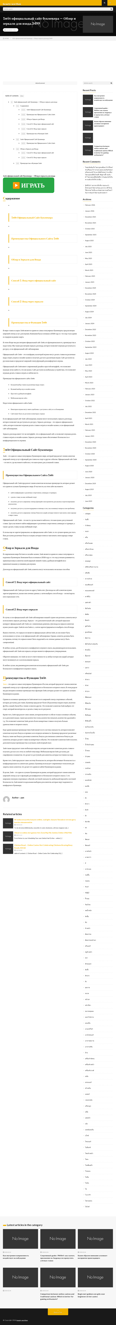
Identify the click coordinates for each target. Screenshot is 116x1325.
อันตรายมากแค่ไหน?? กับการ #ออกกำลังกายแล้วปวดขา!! (99, 196)
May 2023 (88, 376)
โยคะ (87, 1157)
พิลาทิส (87, 822)
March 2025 (89, 276)
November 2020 (90, 452)
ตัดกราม (88, 640)
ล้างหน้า (88, 928)
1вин (5, 686)
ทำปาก (87, 693)
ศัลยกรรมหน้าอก (91, 939)
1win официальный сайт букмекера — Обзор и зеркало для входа (34, 104)
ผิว (86, 799)
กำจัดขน (88, 529)
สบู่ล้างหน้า (89, 951)
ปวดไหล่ (88, 769)
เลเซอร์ (87, 1092)
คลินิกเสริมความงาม (92, 570)
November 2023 (90, 340)
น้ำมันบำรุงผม (90, 746)
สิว (86, 981)
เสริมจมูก (88, 1104)
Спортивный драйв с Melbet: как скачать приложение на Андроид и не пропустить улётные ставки (102, 114)
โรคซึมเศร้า (89, 1162)
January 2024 (89, 329)
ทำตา (87, 687)
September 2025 (91, 241)
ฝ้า (86, 816)
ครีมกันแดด (89, 546)
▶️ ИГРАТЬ (28, 187)
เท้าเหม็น (88, 1086)
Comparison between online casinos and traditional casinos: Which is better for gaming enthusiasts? (103, 153)
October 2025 (90, 235)
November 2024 (90, 299)
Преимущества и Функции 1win (34, 136)
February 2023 (90, 393)
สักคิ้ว (87, 969)
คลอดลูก (88, 564)
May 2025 (88, 264)
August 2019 (89, 493)
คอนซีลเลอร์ (89, 587)
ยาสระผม (88, 869)
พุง (86, 828)
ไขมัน (87, 1180)
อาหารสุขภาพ (90, 1039)
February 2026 (90, 211)
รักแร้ (87, 887)
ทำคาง (87, 681)
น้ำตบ (87, 740)
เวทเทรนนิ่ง (89, 1098)
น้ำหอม (87, 752)
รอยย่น (87, 881)
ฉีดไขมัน (88, 611)
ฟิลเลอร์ (88, 846)
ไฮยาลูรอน (89, 1198)
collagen (88, 517)
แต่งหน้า (88, 1115)
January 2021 (89, 440)
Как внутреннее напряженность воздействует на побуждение (103, 100)
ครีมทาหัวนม (89, 552)
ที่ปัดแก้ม (88, 705)
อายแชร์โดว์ (89, 1027)
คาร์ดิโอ (88, 599)
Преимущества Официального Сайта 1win (38, 117)
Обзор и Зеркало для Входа (33, 121)
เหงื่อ (86, 1110)
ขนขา (87, 535)
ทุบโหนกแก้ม (89, 728)
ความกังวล (89, 582)
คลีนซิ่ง (87, 576)
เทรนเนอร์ (88, 1080)
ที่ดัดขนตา (88, 699)
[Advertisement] (58, 60)
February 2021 (90, 434)
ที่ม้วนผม (88, 711)
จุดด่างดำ (88, 605)
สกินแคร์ (88, 945)
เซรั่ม (87, 1074)
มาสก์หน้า (88, 851)
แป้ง (86, 1121)
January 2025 (89, 288)
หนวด (87, 992)
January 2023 (89, 399)
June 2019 (88, 505)
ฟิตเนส (87, 840)
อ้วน (86, 1051)
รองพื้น (87, 875)
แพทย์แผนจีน (89, 1127)
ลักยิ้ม (87, 916)
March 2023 (89, 387)
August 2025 (89, 247)
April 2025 (88, 270)
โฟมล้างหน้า (89, 1151)
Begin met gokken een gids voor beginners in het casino (93, 1294)
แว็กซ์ (87, 1133)
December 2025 (90, 223)
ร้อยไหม (88, 904)
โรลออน (88, 1168)
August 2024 (89, 317)
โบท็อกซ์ (88, 1145)
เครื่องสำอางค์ (90, 1069)
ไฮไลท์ (87, 1203)
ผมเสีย (87, 787)
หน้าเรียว (88, 1004)
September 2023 (91, 352)
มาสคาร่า (88, 857)
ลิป (86, 922)
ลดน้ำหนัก (88, 910)
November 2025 (90, 229)
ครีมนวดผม (89, 558)
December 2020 (90, 446)
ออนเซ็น (88, 1022)
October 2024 (90, 305)
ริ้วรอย (87, 898)
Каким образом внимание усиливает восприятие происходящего (102, 126)
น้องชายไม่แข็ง (90, 734)
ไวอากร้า (88, 1192)
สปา (86, 957)
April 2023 (88, 382)
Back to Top (58, 1312)
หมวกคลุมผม (89, 1010)
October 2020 (90, 458)
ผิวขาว (87, 805)
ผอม (86, 793)
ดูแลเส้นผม (89, 634)
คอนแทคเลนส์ (90, 593)
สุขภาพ (87, 986)
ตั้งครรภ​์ (88, 658)
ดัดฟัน (87, 617)
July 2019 (88, 499)
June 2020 (88, 475)
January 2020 (89, 481)
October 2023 (90, 346)
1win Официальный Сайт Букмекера (36, 112)
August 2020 (89, 470)
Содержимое (22, 108)
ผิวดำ (87, 810)
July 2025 (88, 252)
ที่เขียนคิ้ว (88, 722)
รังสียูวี (87, 893)
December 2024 (90, 293)
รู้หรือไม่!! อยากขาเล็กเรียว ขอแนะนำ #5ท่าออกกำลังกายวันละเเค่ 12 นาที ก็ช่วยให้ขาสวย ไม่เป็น (98, 192)
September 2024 (91, 311)
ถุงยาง (87, 670)
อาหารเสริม (89, 1045)
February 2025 (90, 282)
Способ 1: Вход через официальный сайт (37, 126)
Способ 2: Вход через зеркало (34, 131)
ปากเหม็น (88, 775)
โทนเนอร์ (88, 1139)
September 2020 (91, 464)
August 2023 (89, 358)
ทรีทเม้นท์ (88, 675)
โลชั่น (87, 1174)
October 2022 (90, 405)
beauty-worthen (23, 1320)
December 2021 (90, 417)
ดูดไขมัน (88, 628)
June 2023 (88, 370)
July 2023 (88, 364)
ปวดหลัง (88, 763)
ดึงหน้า (87, 623)
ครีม (86, 540)
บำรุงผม (88, 758)
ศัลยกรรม (88, 934)
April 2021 (88, 423)
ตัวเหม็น (88, 652)
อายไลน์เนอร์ (89, 1033)
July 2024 (88, 323)
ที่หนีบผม (88, 717)
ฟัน (86, 834)
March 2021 (89, 428)
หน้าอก (87, 998)
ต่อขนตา (88, 664)
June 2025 (88, 258)
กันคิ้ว (87, 523)
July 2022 (88, 411)
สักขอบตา (88, 963)
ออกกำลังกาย (89, 1016)
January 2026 (89, 217)
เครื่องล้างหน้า (90, 1063)
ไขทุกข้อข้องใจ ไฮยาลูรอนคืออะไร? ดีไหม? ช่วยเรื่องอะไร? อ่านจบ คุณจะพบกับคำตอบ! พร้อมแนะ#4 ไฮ (99, 172)
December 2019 (90, 487)
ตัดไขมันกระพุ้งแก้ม (92, 646)
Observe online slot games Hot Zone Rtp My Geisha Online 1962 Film (43, 835)
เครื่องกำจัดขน (90, 1057)
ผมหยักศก (88, 781)
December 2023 (90, 335)
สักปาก (87, 975)
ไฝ (86, 1186)
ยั (85, 863)
